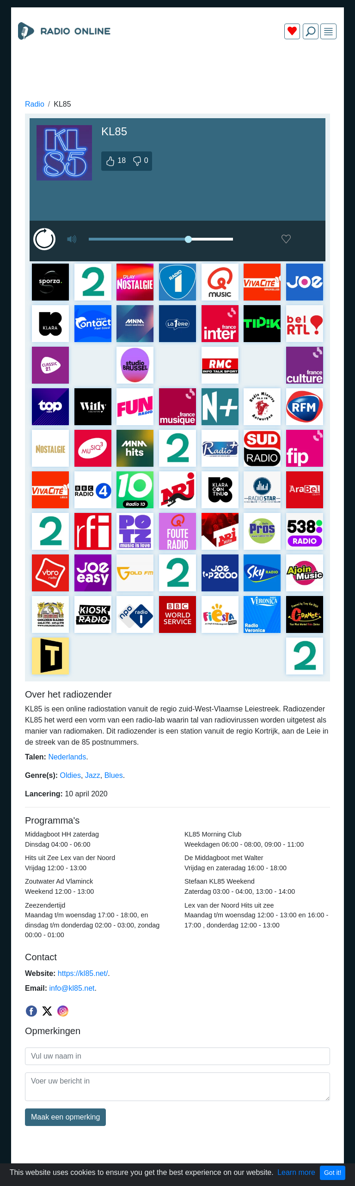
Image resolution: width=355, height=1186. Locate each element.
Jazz (92, 775)
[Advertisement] (177, 68)
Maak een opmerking (65, 1117)
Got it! (332, 1172)
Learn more (296, 1172)
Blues (113, 775)
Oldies (70, 775)
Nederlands (67, 757)
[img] (328, 32)
